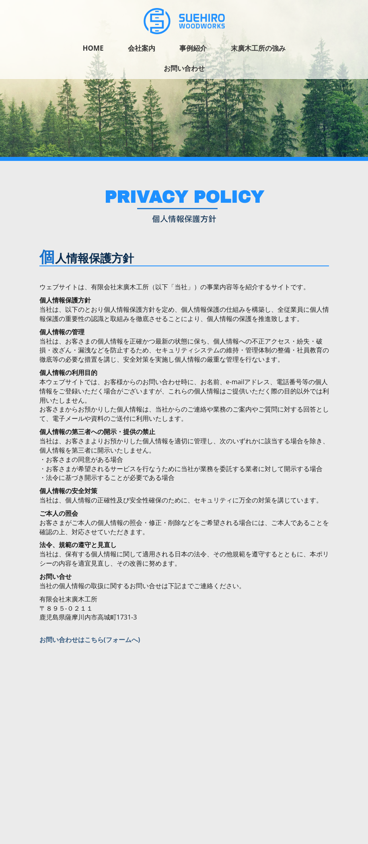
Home (92, 48)
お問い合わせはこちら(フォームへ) (89, 639)
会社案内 (141, 48)
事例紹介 (193, 48)
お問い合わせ (184, 68)
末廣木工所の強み (258, 48)
